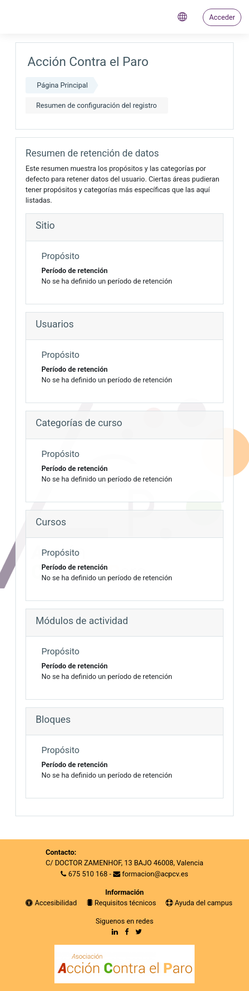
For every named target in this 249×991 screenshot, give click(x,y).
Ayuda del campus (199, 903)
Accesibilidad (51, 903)
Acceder (222, 17)
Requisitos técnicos (122, 903)
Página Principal (62, 85)
